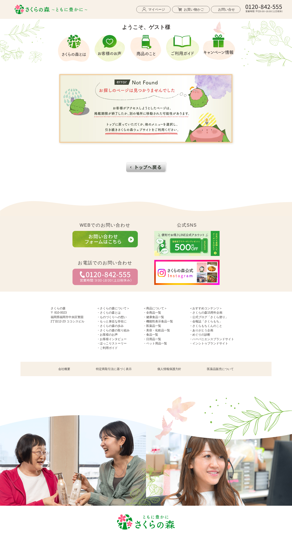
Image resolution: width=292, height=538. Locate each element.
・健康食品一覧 (153, 317)
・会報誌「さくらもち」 (205, 321)
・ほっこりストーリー (112, 343)
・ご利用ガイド (107, 347)
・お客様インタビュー (112, 339)
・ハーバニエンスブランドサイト (211, 339)
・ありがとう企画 (201, 330)
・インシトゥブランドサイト (208, 343)
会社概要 (64, 369)
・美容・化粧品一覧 (156, 330)
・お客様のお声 (107, 334)
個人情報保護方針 (169, 369)
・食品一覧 (150, 334)
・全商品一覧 (152, 312)
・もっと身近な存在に (112, 321)
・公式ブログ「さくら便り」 (208, 317)
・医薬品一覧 (152, 325)
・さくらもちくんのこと (205, 325)
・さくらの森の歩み (110, 325)
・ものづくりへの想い (112, 317)
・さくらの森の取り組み (113, 330)
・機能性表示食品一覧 (158, 321)
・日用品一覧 (152, 339)
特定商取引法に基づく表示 (114, 369)
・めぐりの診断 (199, 334)
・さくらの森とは (109, 312)
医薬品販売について (220, 369)
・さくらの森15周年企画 (205, 312)
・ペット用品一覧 (155, 343)
